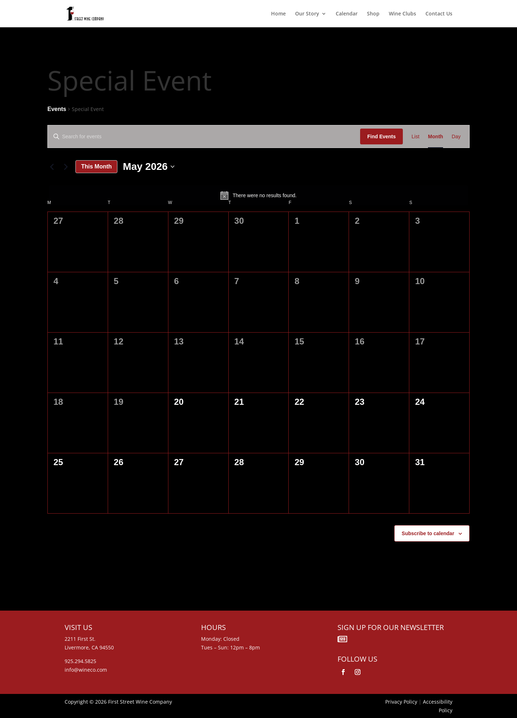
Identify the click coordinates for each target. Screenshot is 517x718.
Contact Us (438, 14)
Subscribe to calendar (428, 533)
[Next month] (65, 166)
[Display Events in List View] (415, 136)
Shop (373, 14)
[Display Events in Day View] (456, 136)
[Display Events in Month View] (435, 136)
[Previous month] (51, 166)
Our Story (307, 14)
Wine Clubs (402, 14)
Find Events (381, 136)
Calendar (347, 14)
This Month (96, 166)
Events (56, 109)
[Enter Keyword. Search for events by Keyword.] (204, 136)
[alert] (258, 195)
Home (278, 14)
